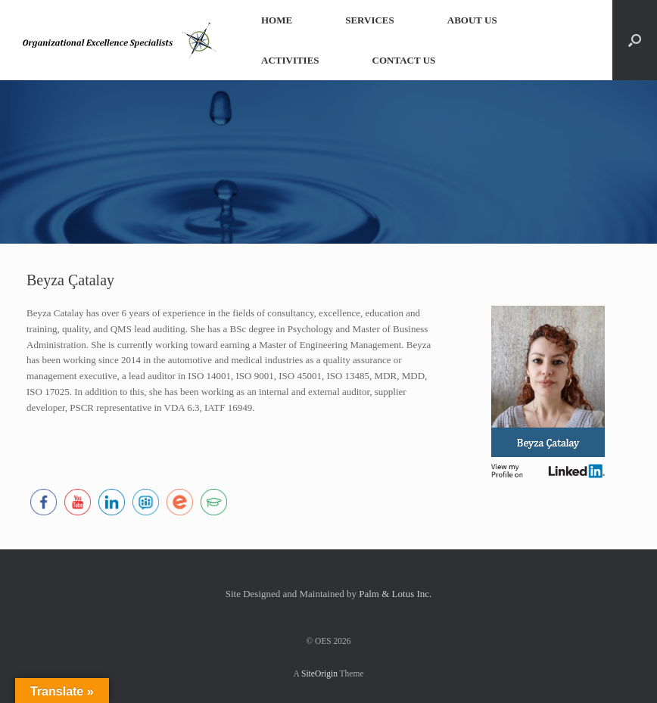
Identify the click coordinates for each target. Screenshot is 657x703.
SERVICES (369, 20)
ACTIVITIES (290, 60)
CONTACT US (404, 60)
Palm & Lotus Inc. (395, 593)
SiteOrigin (319, 673)
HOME (276, 20)
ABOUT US (472, 20)
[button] (634, 40)
